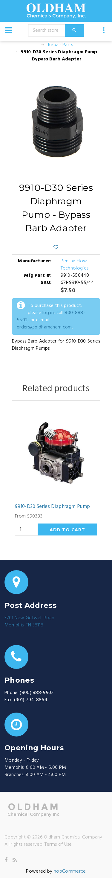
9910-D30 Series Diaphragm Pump (52, 507)
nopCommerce (70, 871)
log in (48, 313)
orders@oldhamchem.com (44, 327)
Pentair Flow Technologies (75, 264)
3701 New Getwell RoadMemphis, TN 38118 (29, 621)
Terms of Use (58, 844)
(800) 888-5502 (37, 693)
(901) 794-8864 (30, 700)
